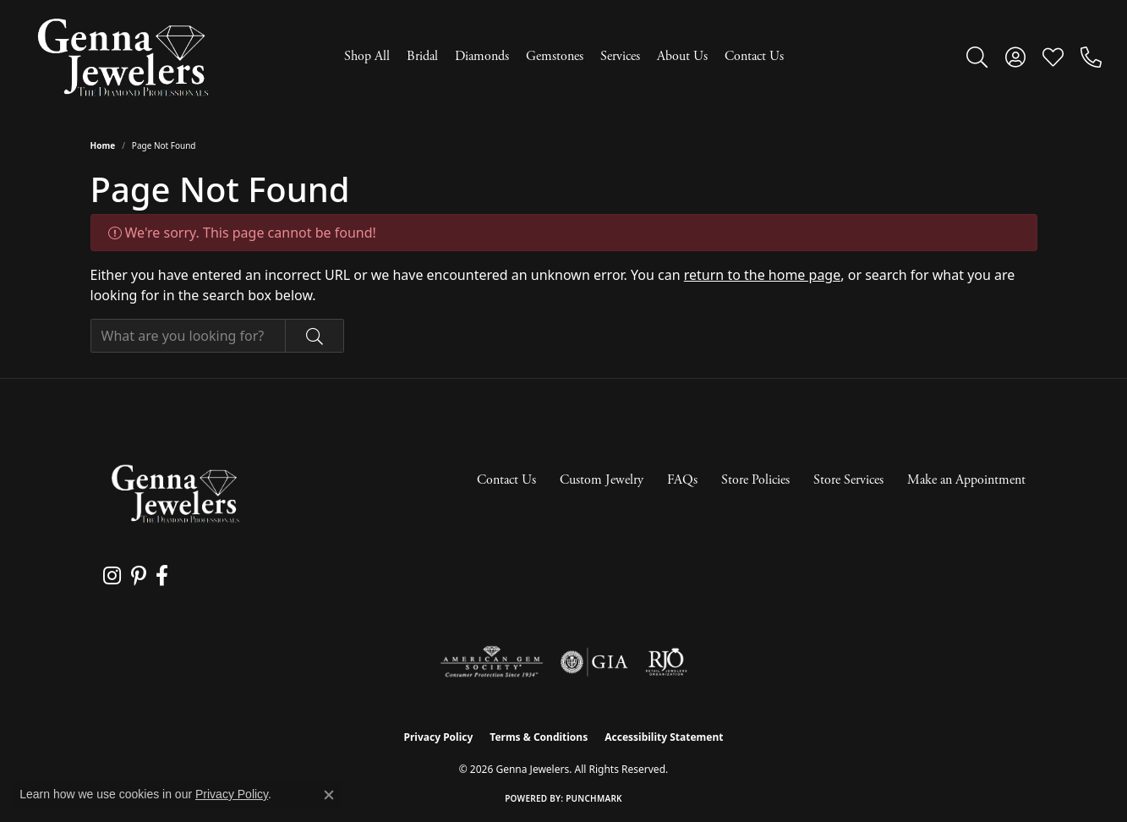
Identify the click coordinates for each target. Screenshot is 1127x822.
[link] (1091, 57)
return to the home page (762, 275)
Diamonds (482, 56)
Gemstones (554, 56)
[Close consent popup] (329, 795)
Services (620, 56)
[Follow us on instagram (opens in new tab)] (111, 576)
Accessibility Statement (664, 737)
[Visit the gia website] (594, 662)
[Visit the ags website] (492, 662)
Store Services (848, 480)
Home (103, 145)
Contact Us (754, 56)
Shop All (367, 56)
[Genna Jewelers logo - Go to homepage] (122, 57)
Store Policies (755, 480)
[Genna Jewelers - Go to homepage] (175, 493)
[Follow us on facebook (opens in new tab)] (158, 576)
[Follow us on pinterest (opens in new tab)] (136, 576)
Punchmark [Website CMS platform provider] (594, 798)
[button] (976, 57)
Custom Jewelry (601, 480)
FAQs (682, 480)
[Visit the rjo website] (666, 662)
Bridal (422, 56)
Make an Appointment (966, 480)
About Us (682, 56)
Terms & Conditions (539, 737)
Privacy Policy (438, 737)
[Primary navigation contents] (563, 57)
